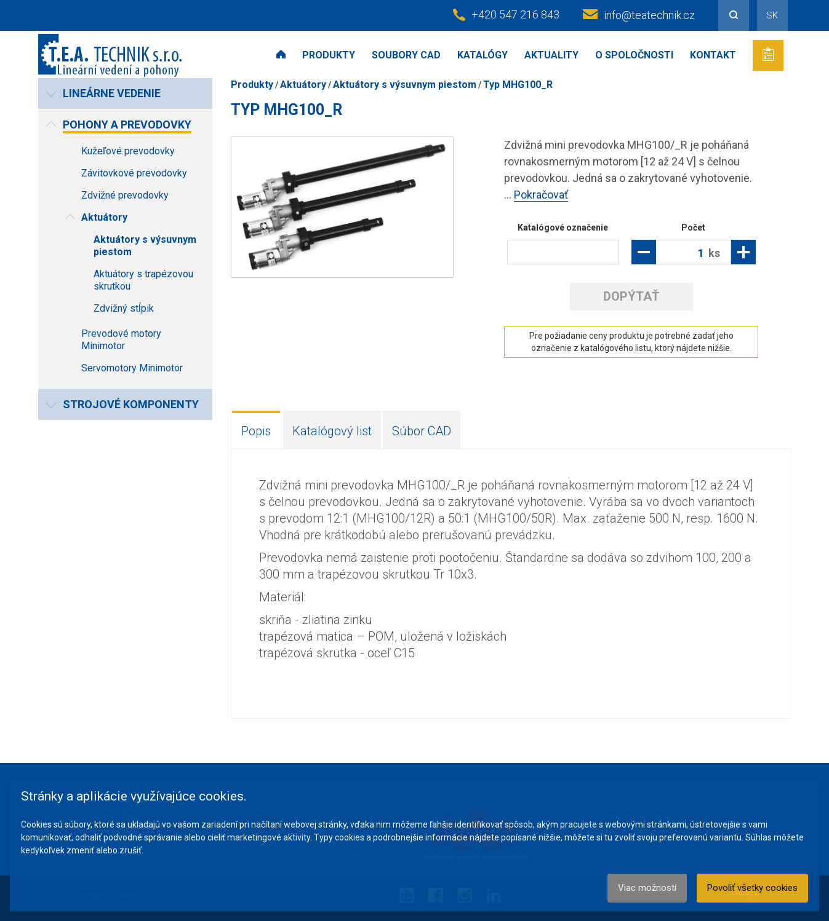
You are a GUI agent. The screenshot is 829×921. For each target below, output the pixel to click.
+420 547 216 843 (515, 14)
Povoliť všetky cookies (752, 887)
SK (772, 15)
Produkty (328, 55)
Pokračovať (541, 194)
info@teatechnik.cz (649, 15)
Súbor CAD (421, 431)
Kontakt (713, 55)
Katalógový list (332, 431)
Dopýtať (631, 296)
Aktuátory (303, 84)
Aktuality (551, 55)
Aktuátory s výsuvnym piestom (404, 84)
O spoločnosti (634, 55)
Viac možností (647, 887)
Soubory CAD (406, 55)
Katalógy (482, 55)
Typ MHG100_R (518, 84)
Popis (256, 431)
